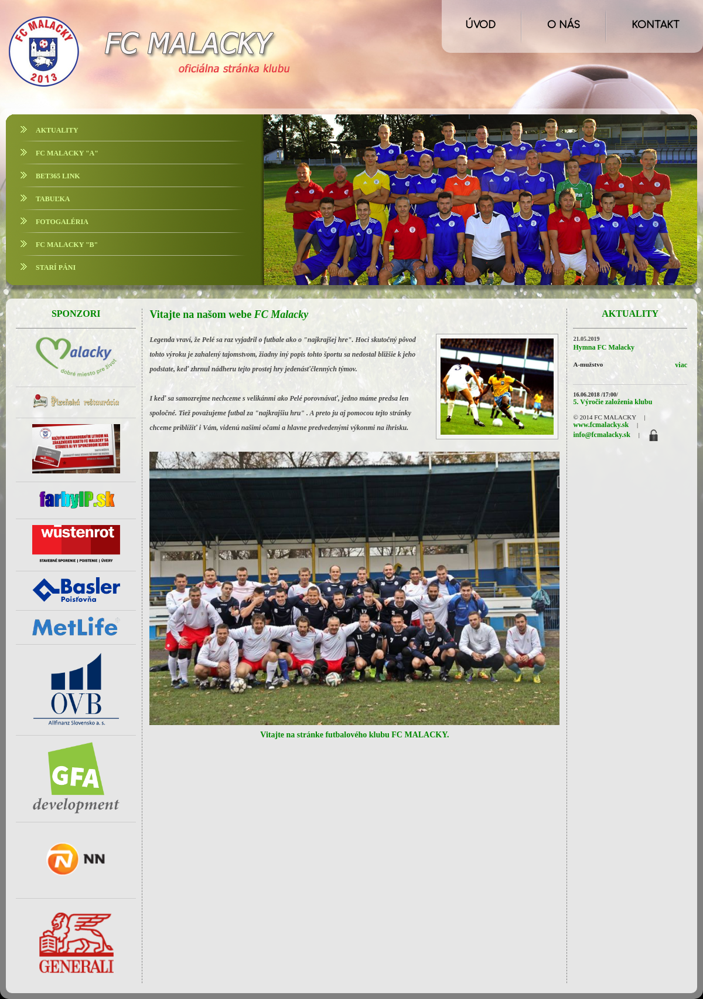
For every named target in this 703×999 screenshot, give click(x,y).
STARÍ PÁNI (56, 267)
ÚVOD (480, 25)
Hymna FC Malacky (603, 347)
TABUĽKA (53, 199)
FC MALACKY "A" (67, 153)
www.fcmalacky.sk (601, 425)
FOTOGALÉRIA (62, 222)
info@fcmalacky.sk (601, 435)
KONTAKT (656, 25)
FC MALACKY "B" (67, 245)
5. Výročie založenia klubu (612, 402)
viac (681, 365)
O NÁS (563, 25)
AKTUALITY (57, 130)
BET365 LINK (58, 176)
